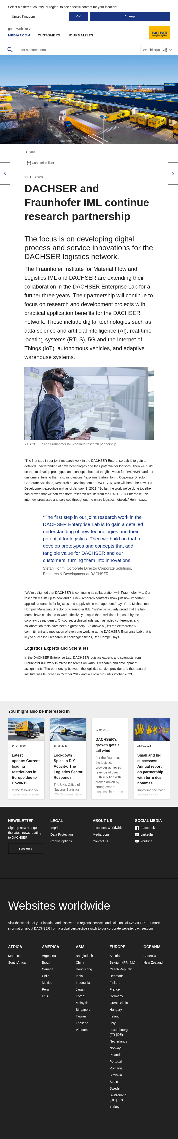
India (79, 976)
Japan (80, 989)
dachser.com (143, 928)
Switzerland (118, 1095)
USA (45, 996)
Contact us (100, 841)
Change (129, 16)
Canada (47, 969)
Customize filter (40, 163)
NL (132, 962)
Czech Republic (121, 969)
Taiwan (81, 1016)
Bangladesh (84, 956)
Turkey (114, 1107)
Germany (116, 996)
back (29, 152)
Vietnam (82, 1030)
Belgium (115, 962)
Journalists (81, 35)
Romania (116, 1068)
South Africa (17, 962)
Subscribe (25, 848)
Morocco (14, 956)
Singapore (83, 1009)
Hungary (116, 1009)
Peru (45, 989)
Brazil (46, 962)
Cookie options (61, 841)
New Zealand (153, 962)
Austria (115, 956)
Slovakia (116, 1075)
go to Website (20, 29)
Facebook (145, 828)
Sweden (115, 1088)
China (80, 962)
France (115, 989)
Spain (114, 1082)
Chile (45, 976)
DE (119, 1034)
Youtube (144, 841)
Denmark (116, 976)
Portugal (116, 1061)
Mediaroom (19, 35)
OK (78, 16)
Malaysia (82, 1003)
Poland (115, 1055)
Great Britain (119, 1003)
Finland (115, 983)
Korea (80, 996)
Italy (113, 1023)
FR (125, 962)
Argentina (49, 956)
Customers (49, 35)
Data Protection (62, 834)
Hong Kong (84, 969)
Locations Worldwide (108, 828)
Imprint (55, 828)
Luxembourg (119, 1030)
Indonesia (83, 983)
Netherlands (118, 1041)
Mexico (47, 983)
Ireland (115, 1016)
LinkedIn (144, 834)
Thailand (82, 1023)
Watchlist (151, 50)
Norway (115, 1048)
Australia (149, 956)
